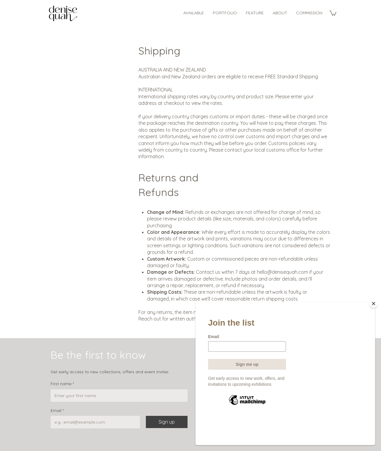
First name (62, 384)
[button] (333, 13)
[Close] (373, 331)
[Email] (93, 422)
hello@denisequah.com (282, 272)
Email (57, 411)
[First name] (117, 396)
